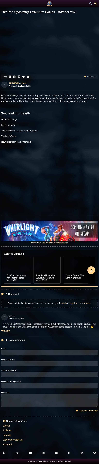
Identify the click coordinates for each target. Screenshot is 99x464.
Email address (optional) (11, 381)
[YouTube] (56, 453)
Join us (7, 435)
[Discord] (30, 453)
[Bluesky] (94, 453)
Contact (7, 444)
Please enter (8, 359)
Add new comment (87, 411)
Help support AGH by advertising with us (55, 243)
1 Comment (90, 76)
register (73, 303)
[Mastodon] (82, 453)
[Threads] (69, 453)
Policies (7, 430)
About (6, 425)
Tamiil (24, 83)
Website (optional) (8, 370)
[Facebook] (4, 453)
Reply (5, 330)
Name (3, 348)
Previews (14, 83)
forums (86, 303)
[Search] (90, 3)
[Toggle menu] (95, 3)
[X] (17, 453)
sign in (64, 303)
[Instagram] (44, 453)
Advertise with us (12, 439)
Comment (5, 392)
